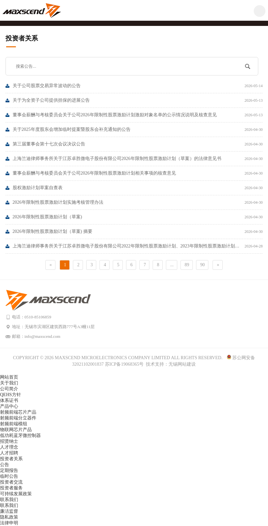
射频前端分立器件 (18, 418)
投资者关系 (11, 458)
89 (187, 264)
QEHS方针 (10, 394)
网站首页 (9, 377)
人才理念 (9, 447)
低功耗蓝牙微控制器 (20, 435)
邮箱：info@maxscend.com (36, 336)
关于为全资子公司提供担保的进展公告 (138, 100)
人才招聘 (9, 453)
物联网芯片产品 (16, 429)
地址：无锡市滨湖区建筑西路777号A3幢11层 (53, 326)
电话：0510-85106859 (31, 316)
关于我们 (9, 383)
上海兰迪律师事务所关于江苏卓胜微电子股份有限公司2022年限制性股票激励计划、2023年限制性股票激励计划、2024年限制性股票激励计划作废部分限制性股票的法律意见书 (138, 246)
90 (202, 264)
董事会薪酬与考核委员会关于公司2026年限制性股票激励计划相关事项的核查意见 (138, 173)
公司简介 (9, 388)
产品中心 (9, 406)
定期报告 (9, 470)
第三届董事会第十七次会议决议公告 (138, 144)
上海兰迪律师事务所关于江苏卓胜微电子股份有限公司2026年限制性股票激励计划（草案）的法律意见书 (138, 159)
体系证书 (9, 400)
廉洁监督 (9, 511)
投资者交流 (11, 482)
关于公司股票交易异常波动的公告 (138, 86)
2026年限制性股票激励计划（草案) (138, 217)
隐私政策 (9, 517)
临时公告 (9, 476)
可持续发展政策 (16, 493)
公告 (4, 464)
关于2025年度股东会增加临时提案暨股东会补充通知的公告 (138, 129)
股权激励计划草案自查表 (138, 188)
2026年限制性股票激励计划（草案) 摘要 (138, 231)
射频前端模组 (13, 423)
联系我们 (9, 499)
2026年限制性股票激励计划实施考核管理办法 (138, 202)
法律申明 (9, 522)
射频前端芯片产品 (18, 412)
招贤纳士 (9, 441)
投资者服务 (11, 488)
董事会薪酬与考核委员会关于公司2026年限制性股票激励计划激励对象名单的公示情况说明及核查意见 (138, 115)
